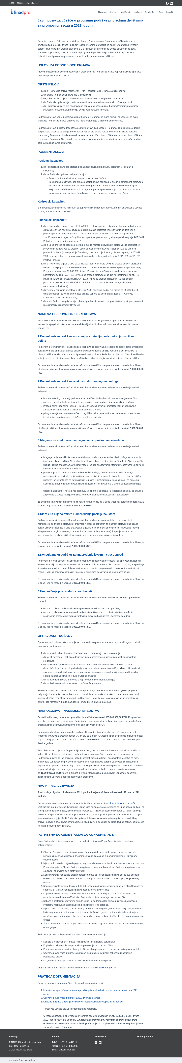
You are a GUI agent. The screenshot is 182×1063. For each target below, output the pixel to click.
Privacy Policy (145, 1036)
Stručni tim (150, 12)
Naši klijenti (125, 12)
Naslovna (102, 12)
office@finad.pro (67, 1049)
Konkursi (137, 12)
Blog (161, 12)
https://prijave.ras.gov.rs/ (121, 803)
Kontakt (169, 12)
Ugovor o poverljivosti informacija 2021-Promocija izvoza (71, 998)
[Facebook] (167, 3)
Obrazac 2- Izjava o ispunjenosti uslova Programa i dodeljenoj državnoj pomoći (83, 1001)
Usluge (113, 12)
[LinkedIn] (171, 3)
